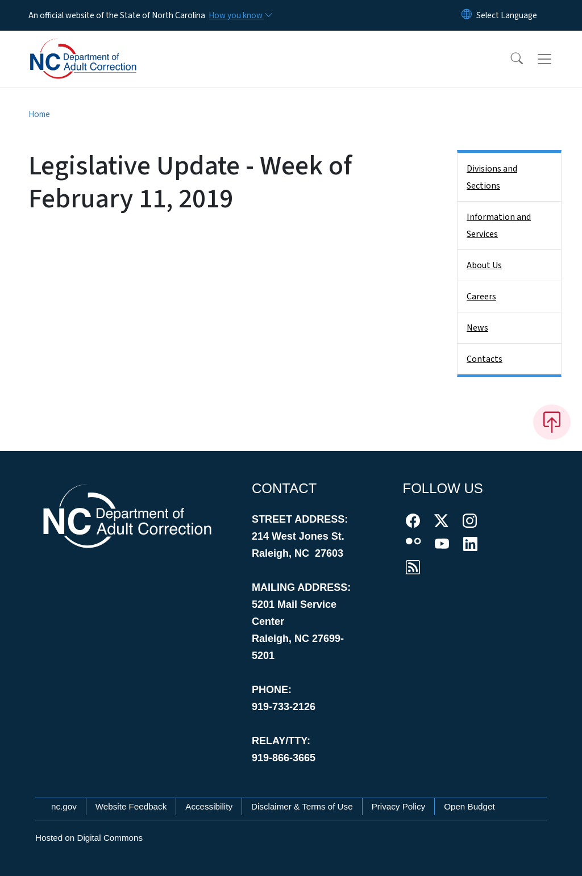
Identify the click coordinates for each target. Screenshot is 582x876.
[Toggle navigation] (555, 59)
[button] (509, 59)
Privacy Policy (399, 806)
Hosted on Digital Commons (89, 837)
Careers (481, 296)
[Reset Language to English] (467, 15)
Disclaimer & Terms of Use (302, 806)
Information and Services (499, 225)
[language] (506, 15)
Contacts (484, 359)
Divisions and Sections (492, 177)
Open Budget (469, 806)
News (477, 328)
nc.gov (64, 806)
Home (39, 114)
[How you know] (240, 15)
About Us (484, 265)
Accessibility (208, 806)
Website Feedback (131, 806)
